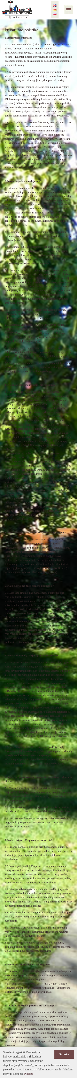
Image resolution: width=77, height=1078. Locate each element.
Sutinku (64, 1054)
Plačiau (28, 1073)
